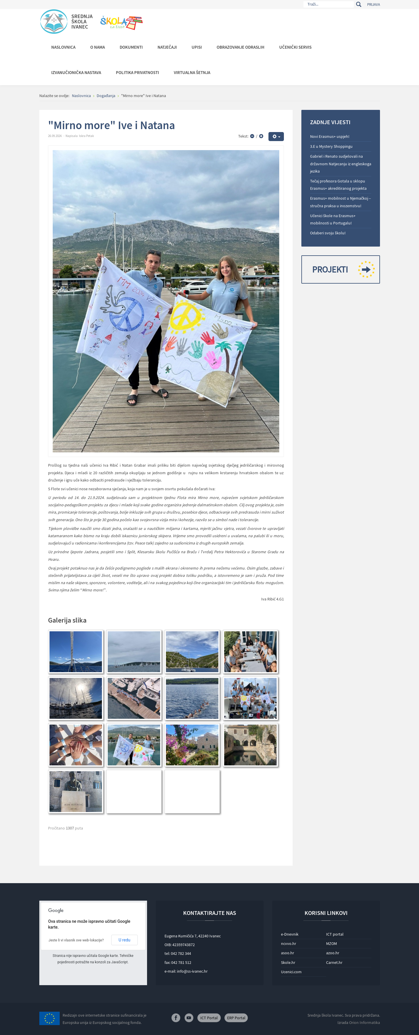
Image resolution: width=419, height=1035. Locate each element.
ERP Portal (236, 1017)
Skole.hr (288, 962)
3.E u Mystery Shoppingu (331, 146)
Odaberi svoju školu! (328, 233)
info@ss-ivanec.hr (192, 971)
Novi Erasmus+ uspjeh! (329, 136)
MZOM (331, 943)
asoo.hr (287, 952)
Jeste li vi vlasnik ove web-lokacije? (76, 940)
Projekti (341, 269)
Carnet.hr (334, 962)
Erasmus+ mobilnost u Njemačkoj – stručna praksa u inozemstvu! (340, 202)
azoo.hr (332, 952)
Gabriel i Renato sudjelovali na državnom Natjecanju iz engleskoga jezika (340, 163)
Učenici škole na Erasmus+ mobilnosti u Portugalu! (333, 219)
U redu (124, 940)
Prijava (373, 4)
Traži (359, 4)
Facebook (176, 1017)
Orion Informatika (364, 1022)
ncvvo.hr (288, 943)
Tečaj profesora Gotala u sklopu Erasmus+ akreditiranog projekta (338, 184)
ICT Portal (209, 1017)
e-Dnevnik (289, 934)
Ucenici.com (291, 971)
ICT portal (335, 934)
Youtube (189, 1017)
